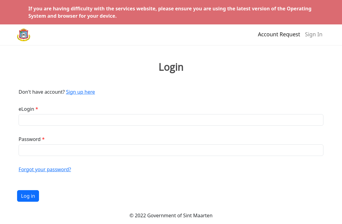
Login (171, 67)
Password (30, 139)
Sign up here (80, 92)
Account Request (279, 37)
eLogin (26, 109)
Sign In (313, 37)
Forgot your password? (45, 169)
